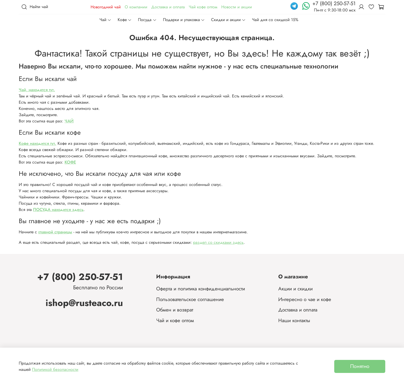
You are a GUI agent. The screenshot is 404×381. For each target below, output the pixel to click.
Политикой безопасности (55, 369)
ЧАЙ (69, 121)
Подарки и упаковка (184, 20)
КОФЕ (70, 162)
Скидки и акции (228, 20)
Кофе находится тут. (37, 143)
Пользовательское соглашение (190, 299)
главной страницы (55, 232)
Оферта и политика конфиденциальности (200, 288)
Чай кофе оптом (203, 7)
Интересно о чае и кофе (304, 299)
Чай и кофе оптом (175, 320)
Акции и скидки (295, 288)
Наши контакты (294, 320)
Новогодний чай (106, 7)
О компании (136, 7)
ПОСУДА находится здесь (58, 210)
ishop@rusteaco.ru (84, 302)
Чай (105, 20)
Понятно (359, 366)
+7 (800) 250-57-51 (80, 276)
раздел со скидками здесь (218, 242)
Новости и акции (236, 7)
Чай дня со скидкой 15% (275, 20)
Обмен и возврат (174, 309)
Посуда (147, 20)
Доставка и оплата (168, 7)
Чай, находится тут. (37, 90)
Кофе (125, 20)
